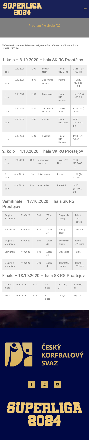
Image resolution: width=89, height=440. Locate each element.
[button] (85, 9)
